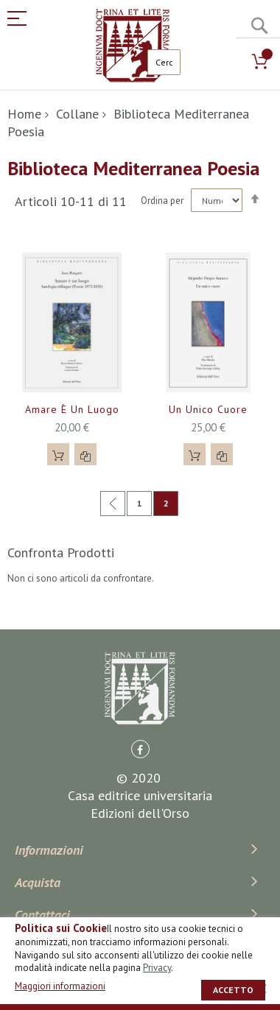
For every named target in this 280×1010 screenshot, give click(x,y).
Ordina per (162, 200)
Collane (77, 113)
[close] (262, 989)
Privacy (157, 967)
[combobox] (164, 62)
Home (24, 113)
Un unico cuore (208, 409)
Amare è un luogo (72, 409)
